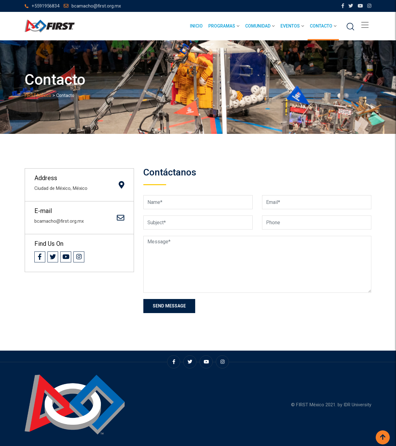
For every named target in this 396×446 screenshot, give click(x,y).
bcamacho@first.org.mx (96, 6)
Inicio (196, 25)
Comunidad (257, 25)
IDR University (357, 405)
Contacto (321, 25)
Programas (221, 25)
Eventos (290, 25)
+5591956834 (45, 6)
